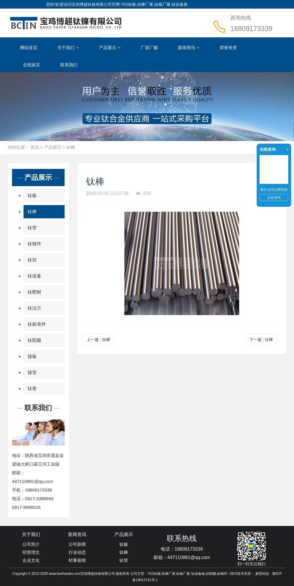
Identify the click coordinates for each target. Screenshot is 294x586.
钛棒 (70, 147)
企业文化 (31, 560)
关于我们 (68, 48)
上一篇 (98, 339)
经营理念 (31, 552)
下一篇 (261, 339)
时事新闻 (77, 560)
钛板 (32, 195)
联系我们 (69, 64)
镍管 (32, 372)
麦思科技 (262, 574)
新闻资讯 (189, 48)
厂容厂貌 (149, 47)
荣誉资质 (228, 47)
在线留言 (31, 64)
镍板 (32, 356)
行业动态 (77, 552)
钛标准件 (37, 324)
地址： (18, 455)
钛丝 (32, 259)
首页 (34, 147)
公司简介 (31, 544)
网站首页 (28, 47)
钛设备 (34, 275)
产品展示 (110, 48)
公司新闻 (77, 544)
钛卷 (32, 388)
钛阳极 (34, 340)
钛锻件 (34, 243)
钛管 (32, 227)
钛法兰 (34, 308)
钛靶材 (34, 292)
